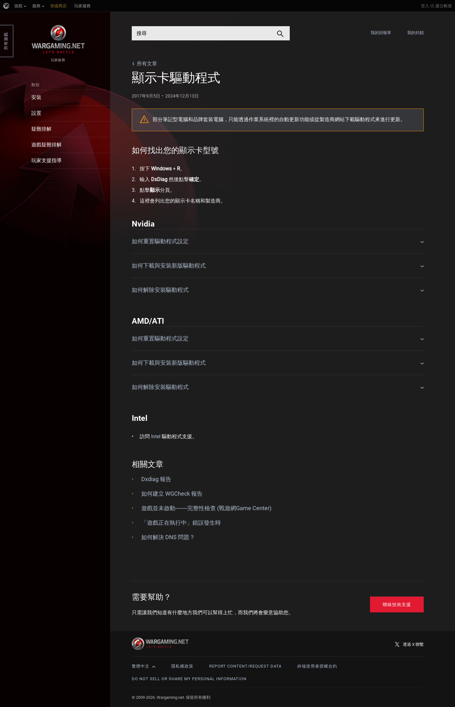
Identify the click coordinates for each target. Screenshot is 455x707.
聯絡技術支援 (397, 604)
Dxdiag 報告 (156, 479)
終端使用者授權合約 (317, 666)
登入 (425, 5)
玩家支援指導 (46, 160)
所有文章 (147, 64)
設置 (36, 113)
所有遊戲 (5, 41)
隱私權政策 (182, 666)
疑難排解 (41, 129)
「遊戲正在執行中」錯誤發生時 (181, 522)
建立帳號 (443, 5)
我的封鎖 (415, 32)
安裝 (36, 97)
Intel (156, 436)
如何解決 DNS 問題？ (168, 537)
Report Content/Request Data (245, 666)
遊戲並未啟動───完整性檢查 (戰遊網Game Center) (206, 508)
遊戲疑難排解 (46, 145)
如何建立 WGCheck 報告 (172, 493)
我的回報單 (381, 32)
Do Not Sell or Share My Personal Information (189, 678)
